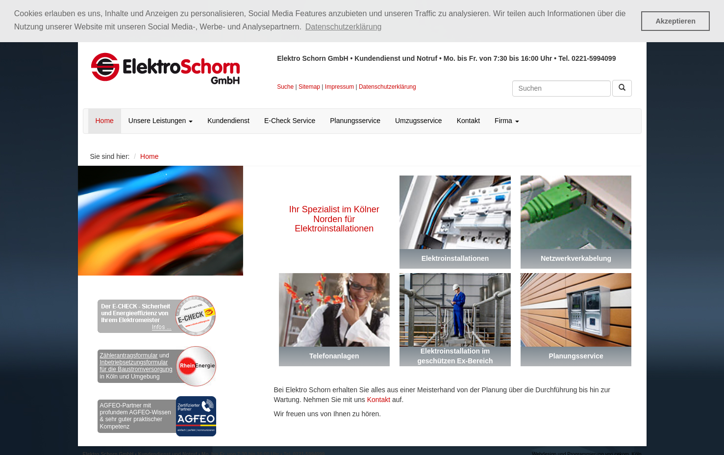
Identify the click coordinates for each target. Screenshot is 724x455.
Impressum (339, 85)
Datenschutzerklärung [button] (343, 27)
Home (105, 120)
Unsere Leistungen (160, 120)
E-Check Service (289, 120)
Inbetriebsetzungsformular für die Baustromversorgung (136, 365)
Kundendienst (228, 120)
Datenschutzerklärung (387, 85)
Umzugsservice (418, 120)
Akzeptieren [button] (675, 21)
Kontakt (468, 120)
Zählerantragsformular (129, 354)
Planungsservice (355, 120)
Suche (285, 85)
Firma (507, 120)
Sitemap (309, 85)
